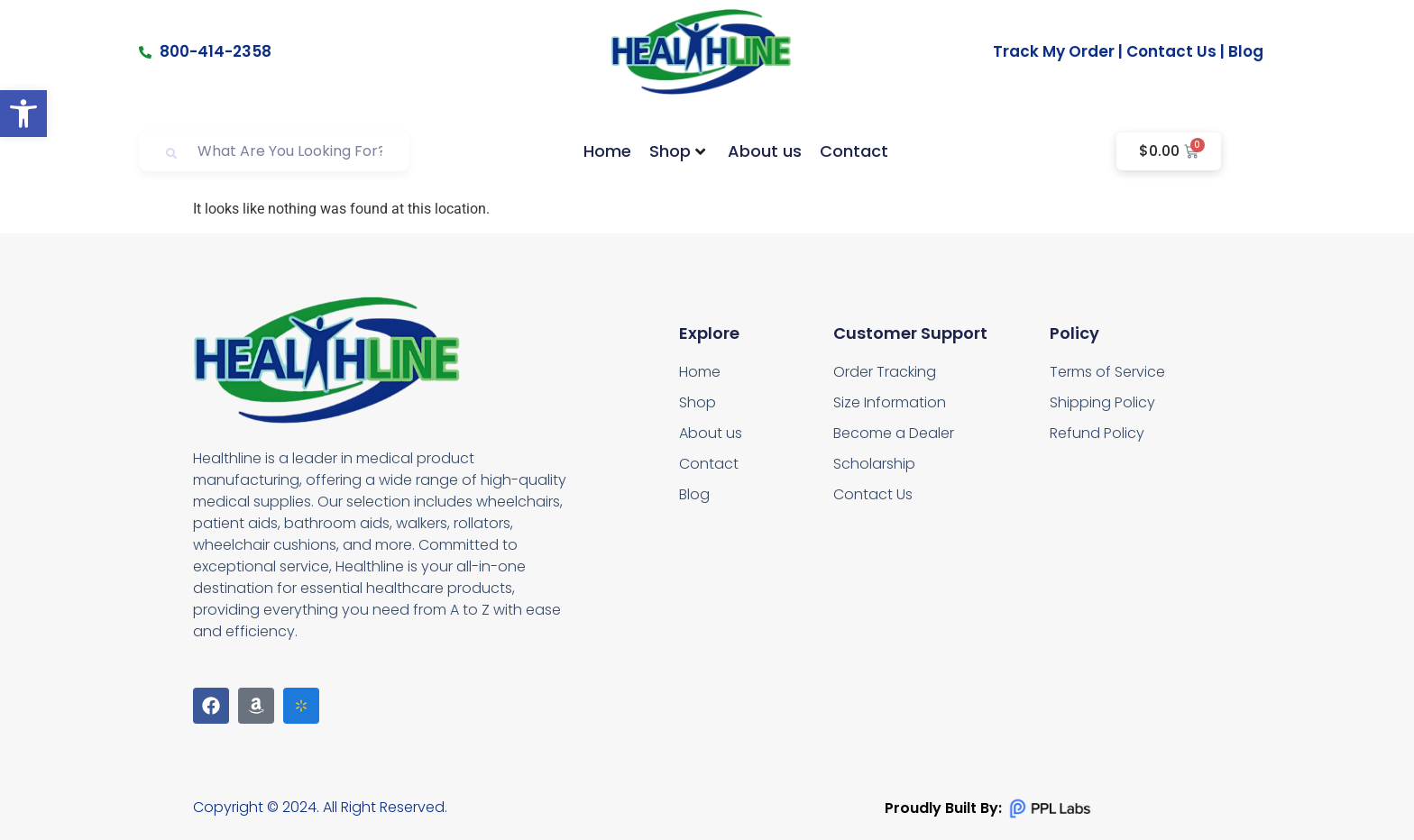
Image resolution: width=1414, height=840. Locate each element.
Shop (677, 151)
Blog (1245, 51)
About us (765, 151)
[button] (23, 113)
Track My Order (1054, 51)
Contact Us (1171, 51)
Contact (854, 151)
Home (607, 151)
